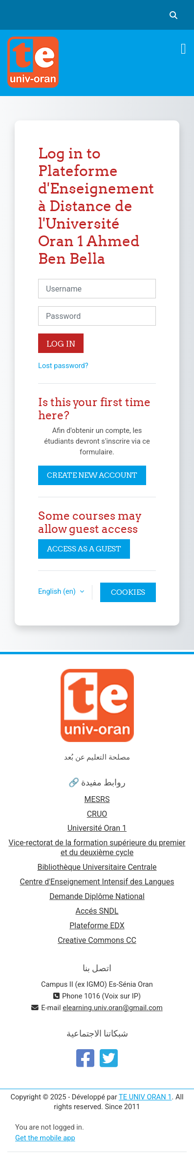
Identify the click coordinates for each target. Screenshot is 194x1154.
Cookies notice (128, 594)
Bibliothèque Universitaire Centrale (96, 867)
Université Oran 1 (97, 828)
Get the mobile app (45, 1138)
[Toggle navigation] (183, 49)
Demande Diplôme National (97, 896)
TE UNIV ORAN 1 (145, 1097)
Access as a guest (84, 548)
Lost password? (63, 365)
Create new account (92, 475)
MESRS (97, 799)
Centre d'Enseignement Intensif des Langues (97, 881)
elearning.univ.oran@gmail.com (113, 1007)
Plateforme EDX (96, 925)
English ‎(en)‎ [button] (58, 591)
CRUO (97, 814)
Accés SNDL (97, 911)
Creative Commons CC (97, 940)
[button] (173, 15)
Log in (60, 344)
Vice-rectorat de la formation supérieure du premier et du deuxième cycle (97, 847)
